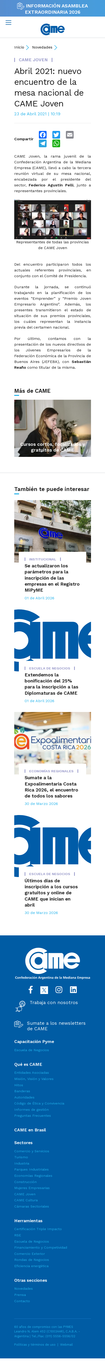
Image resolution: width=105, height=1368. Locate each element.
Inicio (19, 47)
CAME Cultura (26, 1200)
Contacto (22, 1301)
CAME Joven (24, 1194)
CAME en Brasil (30, 1130)
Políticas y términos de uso (35, 1344)
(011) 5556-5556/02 (60, 1336)
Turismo (21, 1157)
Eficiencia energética (31, 1266)
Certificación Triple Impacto (38, 1229)
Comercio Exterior (29, 1254)
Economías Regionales (33, 1176)
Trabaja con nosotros (54, 1002)
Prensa (20, 1295)
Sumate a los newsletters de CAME (56, 1026)
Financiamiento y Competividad (40, 1247)
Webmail (66, 1344)
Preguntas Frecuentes (32, 1115)
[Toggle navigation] (8, 22)
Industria (21, 1163)
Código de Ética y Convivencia (39, 1103)
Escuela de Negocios (31, 1050)
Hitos (18, 1085)
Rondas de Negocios (31, 1260)
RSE (17, 1235)
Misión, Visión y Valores (34, 1079)
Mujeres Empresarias (32, 1188)
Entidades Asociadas (31, 1072)
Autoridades (24, 1097)
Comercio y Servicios (31, 1151)
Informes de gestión (31, 1109)
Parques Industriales (31, 1169)
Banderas (22, 1091)
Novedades (42, 47)
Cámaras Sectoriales (31, 1206)
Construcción (25, 1182)
